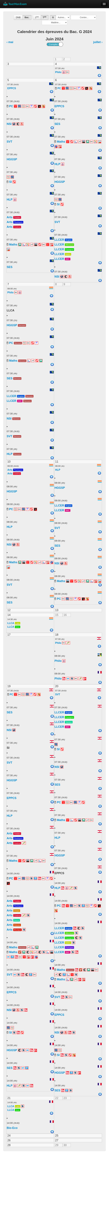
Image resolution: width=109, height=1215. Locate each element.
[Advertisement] (54, 1178)
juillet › (97, 42)
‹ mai (10, 42)
